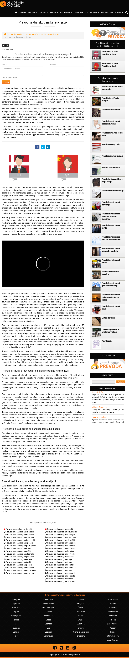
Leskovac (48, 615)
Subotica (81, 623)
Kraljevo (80, 603)
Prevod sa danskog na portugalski (21, 545)
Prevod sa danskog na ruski (18, 548)
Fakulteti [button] (94, 12)
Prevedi (6, 82)
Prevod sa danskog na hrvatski (60, 564)
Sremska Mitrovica (81, 632)
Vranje (80, 619)
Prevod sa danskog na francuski (20, 537)
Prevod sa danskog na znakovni (61, 581)
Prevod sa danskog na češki (18, 562)
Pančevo (80, 628)
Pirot (16, 635)
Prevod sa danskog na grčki (18, 551)
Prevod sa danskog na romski (60, 578)
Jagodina (16, 603)
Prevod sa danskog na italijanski (20, 540)
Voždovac (113, 615)
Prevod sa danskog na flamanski (61, 573)
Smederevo (48, 599)
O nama (119, 12)
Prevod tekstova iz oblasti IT (111, 109)
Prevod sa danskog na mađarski (20, 567)
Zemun (113, 603)
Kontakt (23, 12)
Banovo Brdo (113, 623)
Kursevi (44, 12)
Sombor (48, 623)
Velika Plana (48, 603)
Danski (5, 65)
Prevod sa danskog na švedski (60, 556)
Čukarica (48, 611)
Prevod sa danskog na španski (19, 542)
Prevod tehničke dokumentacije (112, 190)
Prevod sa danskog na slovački (61, 540)
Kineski (53, 65)
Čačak (80, 607)
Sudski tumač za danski (110, 51)
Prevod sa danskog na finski (59, 562)
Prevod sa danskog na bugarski (61, 559)
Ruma (112, 632)
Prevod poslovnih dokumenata (112, 156)
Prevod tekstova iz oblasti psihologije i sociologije (111, 249)
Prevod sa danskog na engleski (20, 531)
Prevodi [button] (54, 12)
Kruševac (16, 628)
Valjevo (16, 632)
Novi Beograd (48, 607)
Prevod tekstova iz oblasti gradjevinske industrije (111, 284)
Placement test (107, 12)
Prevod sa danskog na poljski (19, 564)
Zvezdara (81, 635)
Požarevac (80, 611)
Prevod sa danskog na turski (59, 570)
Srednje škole (81, 12)
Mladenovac (112, 611)
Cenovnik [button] (32, 12)
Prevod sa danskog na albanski (20, 554)
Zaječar (80, 599)
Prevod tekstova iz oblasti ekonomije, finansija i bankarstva (111, 216)
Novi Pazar (113, 599)
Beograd (16, 599)
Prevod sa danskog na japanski (20, 556)
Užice (80, 615)
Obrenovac (48, 635)
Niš (16, 623)
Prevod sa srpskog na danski (19, 529)
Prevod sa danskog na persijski (61, 575)
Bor (48, 628)
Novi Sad (16, 607)
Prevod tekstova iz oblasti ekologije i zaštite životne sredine (111, 297)
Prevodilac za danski (109, 54)
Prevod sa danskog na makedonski (21, 573)
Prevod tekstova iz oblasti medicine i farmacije (111, 122)
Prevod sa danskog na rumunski (61, 537)
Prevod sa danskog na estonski (61, 548)
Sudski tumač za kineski (110, 63)
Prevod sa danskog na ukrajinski (61, 542)
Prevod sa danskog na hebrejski (61, 534)
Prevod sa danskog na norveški (61, 554)
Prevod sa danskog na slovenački (62, 531)
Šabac (48, 619)
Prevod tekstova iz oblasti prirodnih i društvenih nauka (111, 238)
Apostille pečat (107, 341)
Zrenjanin (113, 607)
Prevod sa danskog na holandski (61, 567)
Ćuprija (16, 611)
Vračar (113, 628)
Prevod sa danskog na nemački (20, 534)
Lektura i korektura (108, 318)
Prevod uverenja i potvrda (111, 144)
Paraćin (16, 619)
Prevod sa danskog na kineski (19, 559)
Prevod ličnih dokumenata (111, 167)
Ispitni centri (66, 12)
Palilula (113, 619)
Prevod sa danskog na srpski (60, 529)
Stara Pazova (113, 635)
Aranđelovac (112, 640)
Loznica (48, 632)
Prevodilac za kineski (109, 66)
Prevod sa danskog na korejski (60, 551)
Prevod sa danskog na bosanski (61, 545)
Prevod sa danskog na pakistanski (21, 570)
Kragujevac (16, 615)
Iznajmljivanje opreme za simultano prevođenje (110, 330)
